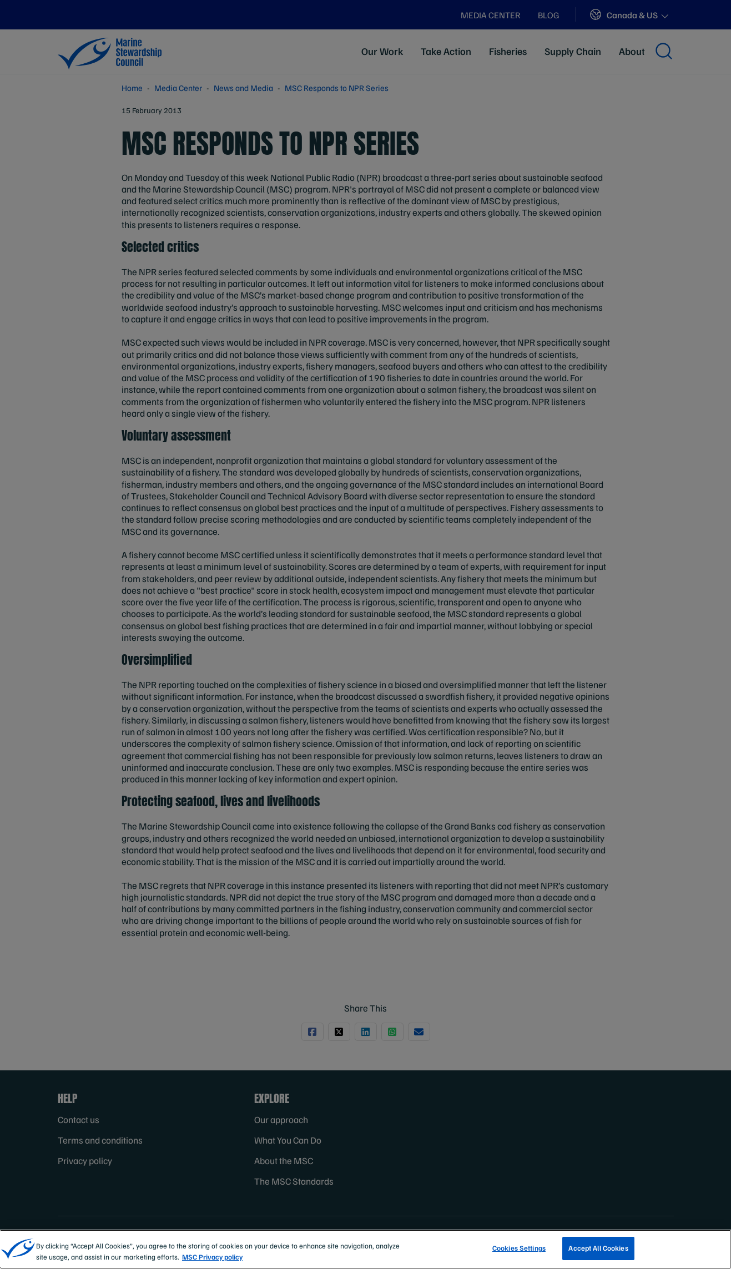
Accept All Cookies (598, 1252)
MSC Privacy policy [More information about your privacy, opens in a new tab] (212, 1261)
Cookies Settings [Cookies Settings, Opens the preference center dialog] (519, 1252)
